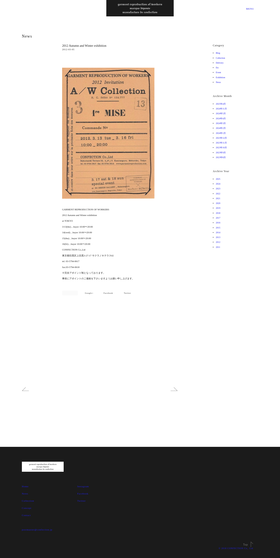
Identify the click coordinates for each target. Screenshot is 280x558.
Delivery (220, 63)
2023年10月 (222, 147)
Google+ (89, 293)
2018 (218, 213)
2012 (218, 242)
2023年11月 (222, 143)
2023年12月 (222, 138)
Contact (26, 515)
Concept (27, 508)
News (27, 36)
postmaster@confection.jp (37, 529)
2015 (218, 227)
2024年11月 (222, 108)
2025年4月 (221, 104)
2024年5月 (221, 113)
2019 (218, 208)
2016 (218, 222)
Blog (218, 53)
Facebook (108, 293)
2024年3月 (221, 123)
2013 (218, 237)
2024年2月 (221, 128)
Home (25, 486)
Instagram (83, 486)
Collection (221, 58)
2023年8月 (221, 157)
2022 (218, 193)
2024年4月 (221, 118)
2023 (218, 188)
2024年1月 (221, 133)
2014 (218, 232)
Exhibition (221, 77)
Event (219, 72)
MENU (249, 8)
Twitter (127, 293)
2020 (218, 203)
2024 (218, 184)
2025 (218, 179)
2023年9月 (221, 152)
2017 (218, 218)
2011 (218, 247)
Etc (217, 67)
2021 (218, 198)
